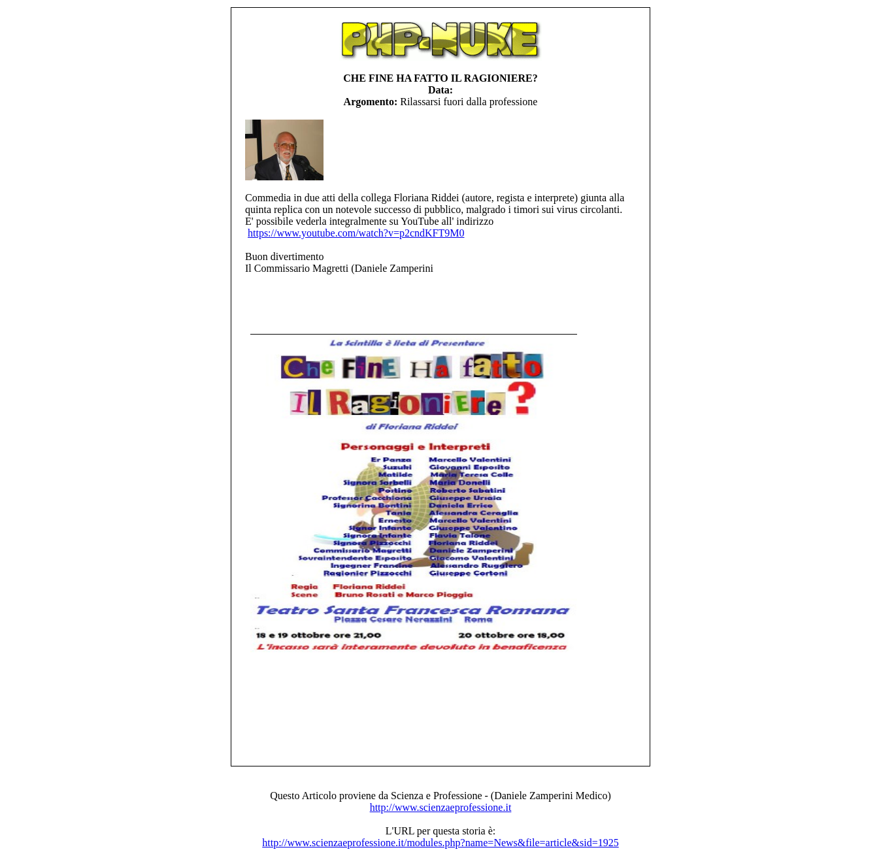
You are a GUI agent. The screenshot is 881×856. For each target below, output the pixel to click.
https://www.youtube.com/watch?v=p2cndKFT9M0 (356, 233)
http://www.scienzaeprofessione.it (441, 807)
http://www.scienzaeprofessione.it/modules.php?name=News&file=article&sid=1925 (440, 842)
